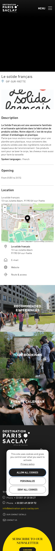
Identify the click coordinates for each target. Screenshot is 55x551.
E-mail (14, 259)
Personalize (27, 480)
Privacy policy (28, 463)
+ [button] (5, 207)
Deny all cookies (27, 489)
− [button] (5, 211)
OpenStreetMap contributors (43, 241)
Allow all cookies (27, 472)
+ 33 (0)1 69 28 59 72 (25, 502)
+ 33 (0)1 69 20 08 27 (25, 497)
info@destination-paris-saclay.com (21, 508)
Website (15, 267)
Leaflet (22, 241)
